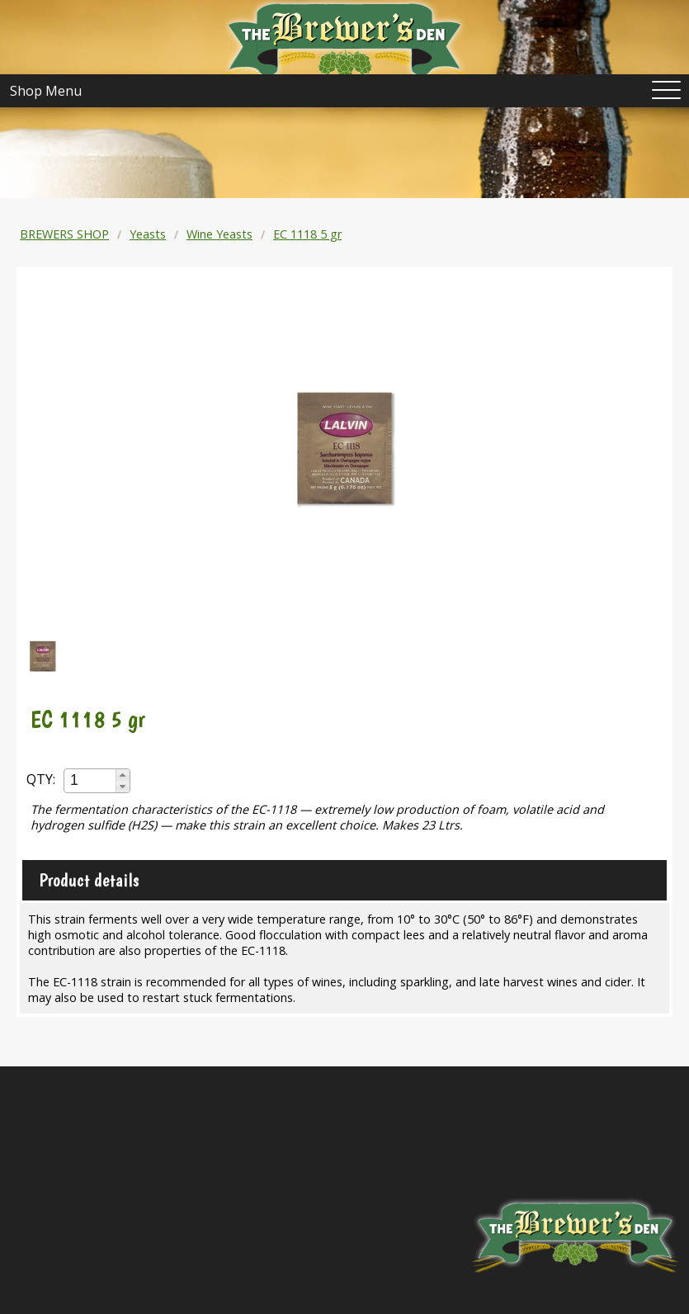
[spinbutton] (90, 780)
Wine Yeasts (219, 234)
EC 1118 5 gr (307, 234)
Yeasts (148, 234)
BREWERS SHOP (64, 234)
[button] (123, 775)
